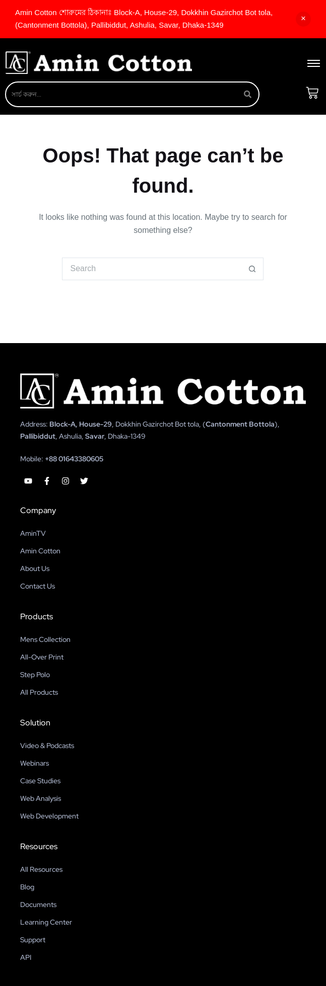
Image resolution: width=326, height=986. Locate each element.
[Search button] (252, 269)
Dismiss (303, 19)
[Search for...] (151, 269)
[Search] (122, 94)
